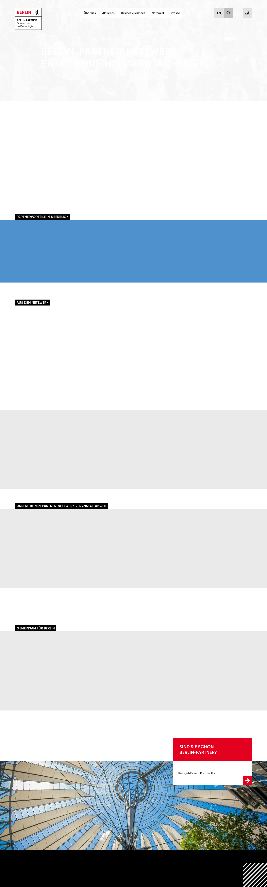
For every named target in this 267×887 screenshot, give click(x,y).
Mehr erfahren (27, 194)
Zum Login (180, 761)
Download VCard (244, 190)
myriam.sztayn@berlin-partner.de (210, 182)
